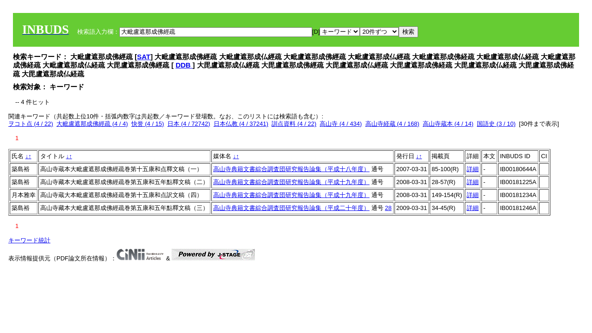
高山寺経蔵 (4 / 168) (392, 123)
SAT (143, 57)
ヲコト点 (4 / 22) (30, 123)
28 (388, 207)
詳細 (473, 169)
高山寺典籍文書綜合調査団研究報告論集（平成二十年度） (291, 207)
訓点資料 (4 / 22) (293, 123)
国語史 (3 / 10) (496, 123)
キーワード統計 (29, 240)
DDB (184, 65)
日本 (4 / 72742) (188, 123)
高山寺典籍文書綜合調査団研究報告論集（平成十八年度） (291, 169)
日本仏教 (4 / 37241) (241, 123)
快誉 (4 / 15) (147, 123)
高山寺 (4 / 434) (341, 123)
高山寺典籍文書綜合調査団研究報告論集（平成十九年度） (291, 182)
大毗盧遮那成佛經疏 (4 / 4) (92, 123)
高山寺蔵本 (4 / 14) (448, 123)
